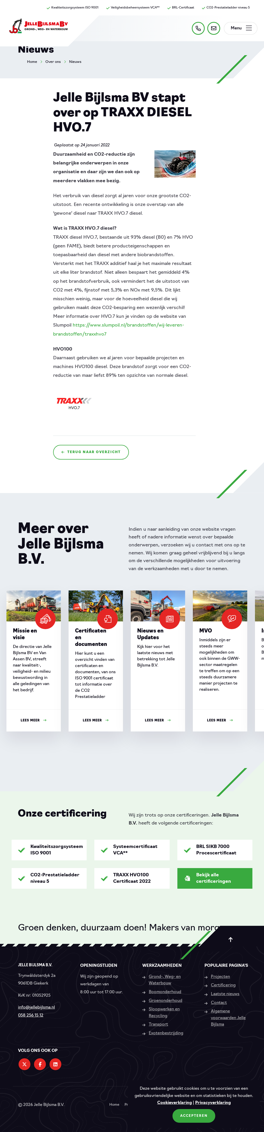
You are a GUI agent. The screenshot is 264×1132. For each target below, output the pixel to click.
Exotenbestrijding (166, 1033)
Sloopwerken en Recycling (164, 1012)
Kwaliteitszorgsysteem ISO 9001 (72, 8)
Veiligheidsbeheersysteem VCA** (133, 8)
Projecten (220, 977)
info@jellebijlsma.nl (36, 1007)
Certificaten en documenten (91, 638)
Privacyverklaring (213, 1103)
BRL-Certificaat (180, 8)
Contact (219, 1003)
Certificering (223, 985)
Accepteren (194, 1116)
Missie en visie (25, 634)
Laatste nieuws (225, 994)
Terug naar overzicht (91, 452)
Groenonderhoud (165, 1001)
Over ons (53, 62)
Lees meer (34, 720)
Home (32, 62)
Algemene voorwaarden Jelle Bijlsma (228, 1018)
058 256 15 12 (30, 1015)
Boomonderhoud (165, 992)
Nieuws (75, 62)
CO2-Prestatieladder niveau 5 (226, 8)
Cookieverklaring (174, 1103)
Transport (158, 1024)
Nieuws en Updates (150, 634)
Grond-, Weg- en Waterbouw (165, 980)
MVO (205, 631)
